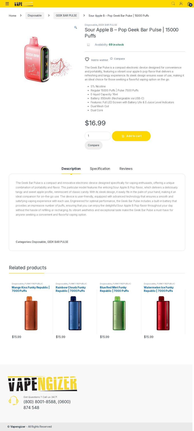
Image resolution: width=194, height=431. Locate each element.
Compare (119, 58)
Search (173, 4)
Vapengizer (18, 426)
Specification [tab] (100, 169)
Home (12, 15)
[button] (75, 27)
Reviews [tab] (125, 169)
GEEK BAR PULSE (66, 15)
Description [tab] (71, 169)
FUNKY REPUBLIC (34, 283)
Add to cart (134, 135)
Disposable (35, 15)
